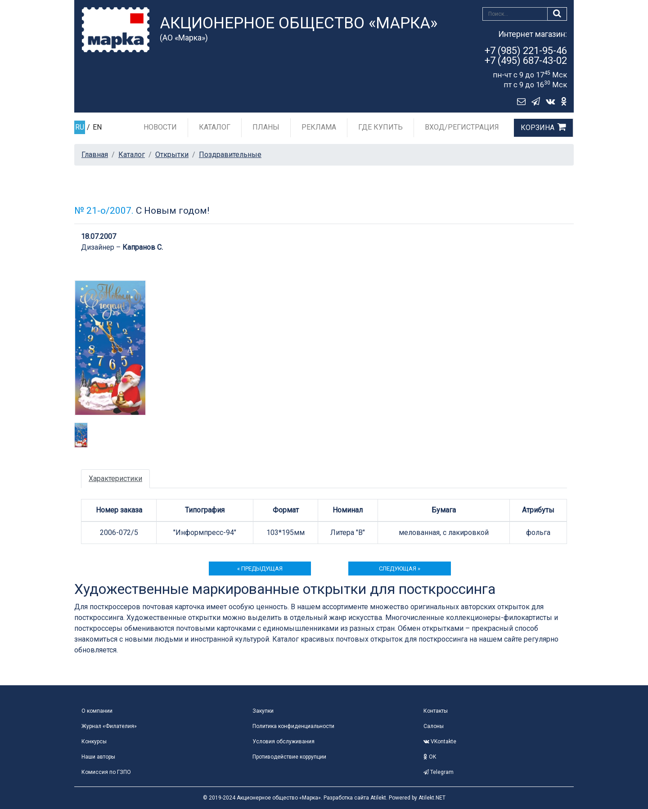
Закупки (263, 711)
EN (97, 127)
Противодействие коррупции (289, 757)
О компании (96, 711)
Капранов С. (142, 247)
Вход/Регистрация (462, 127)
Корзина (537, 127)
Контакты (435, 711)
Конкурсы (94, 741)
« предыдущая (260, 568)
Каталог (214, 127)
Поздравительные (230, 154)
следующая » (399, 568)
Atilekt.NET (432, 798)
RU (79, 127)
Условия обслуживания (283, 741)
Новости (160, 127)
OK (429, 757)
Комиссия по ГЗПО (106, 772)
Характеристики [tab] (115, 478)
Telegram (438, 772)
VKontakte (439, 741)
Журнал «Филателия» (109, 726)
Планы (265, 127)
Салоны (433, 726)
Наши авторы (98, 757)
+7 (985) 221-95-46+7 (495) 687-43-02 (526, 55)
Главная (94, 154)
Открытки (172, 154)
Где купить (380, 127)
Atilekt (378, 798)
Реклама (319, 127)
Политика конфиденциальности (293, 726)
